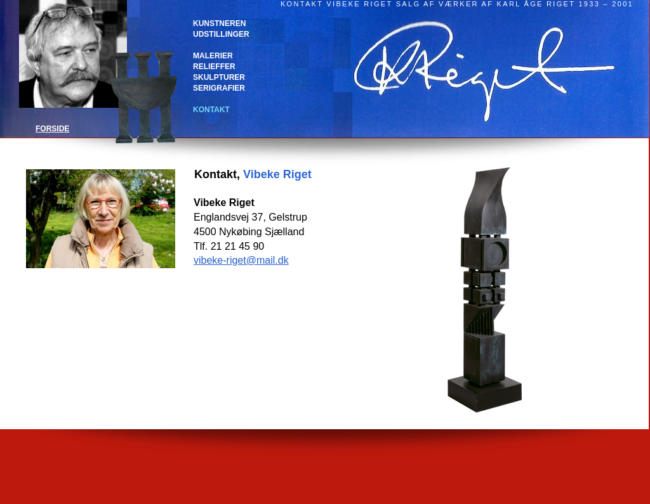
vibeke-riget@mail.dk (241, 260)
